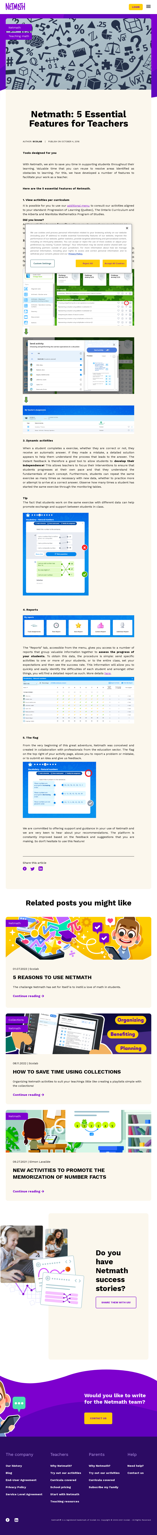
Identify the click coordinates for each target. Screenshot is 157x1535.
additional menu (78, 205)
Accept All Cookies (114, 263)
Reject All (88, 263)
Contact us (98, 1418)
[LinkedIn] (16, 1520)
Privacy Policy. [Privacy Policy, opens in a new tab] (75, 253)
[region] (78, 248)
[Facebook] (9, 1520)
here (107, 673)
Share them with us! (116, 1302)
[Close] (127, 228)
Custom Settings (42, 263)
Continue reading (26, 996)
